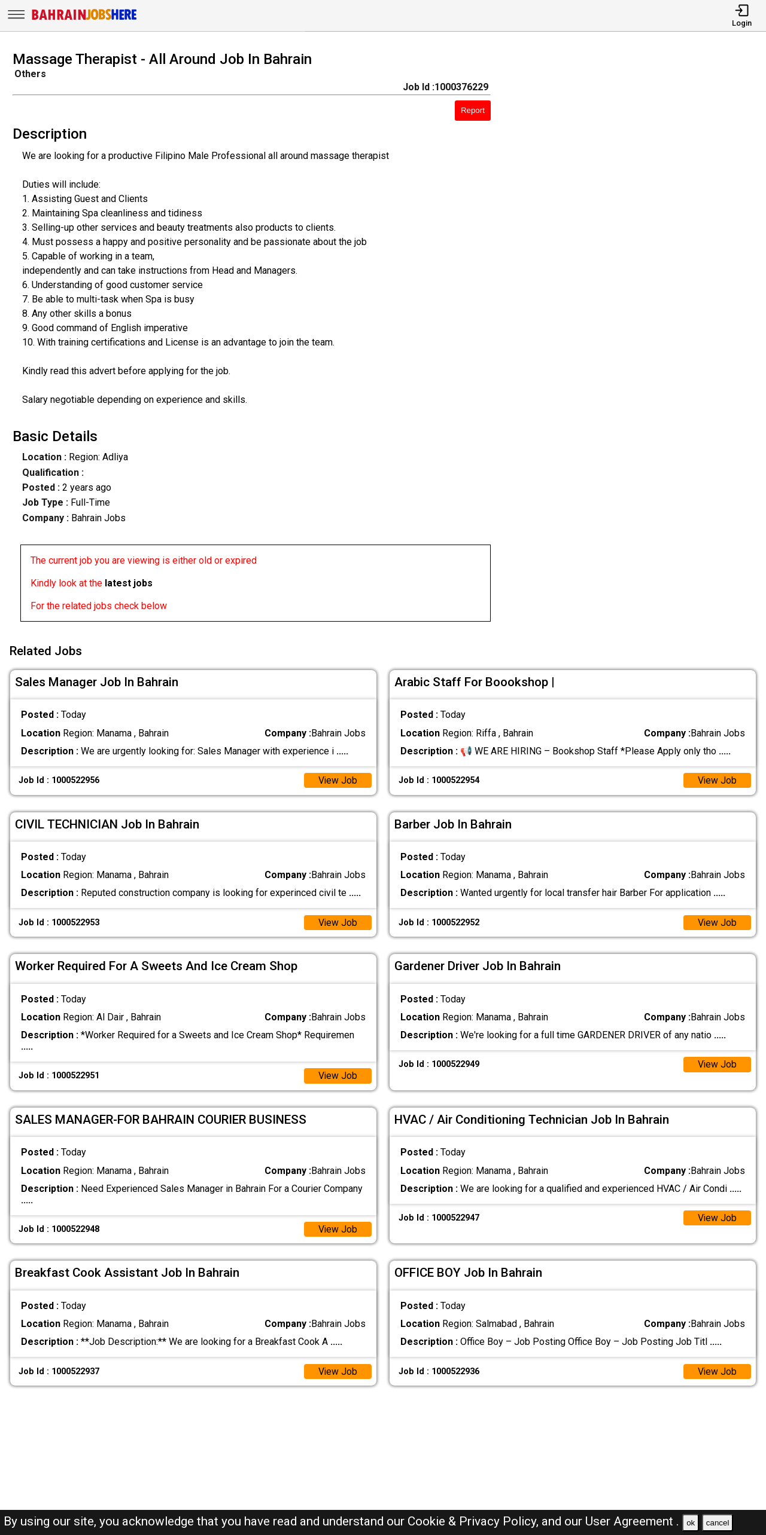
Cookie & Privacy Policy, (475, 1521)
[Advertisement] (637, 340)
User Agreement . (632, 1521)
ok (690, 1522)
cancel (717, 1522)
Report (473, 110)
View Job (337, 778)
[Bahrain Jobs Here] (84, 19)
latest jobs (129, 583)
